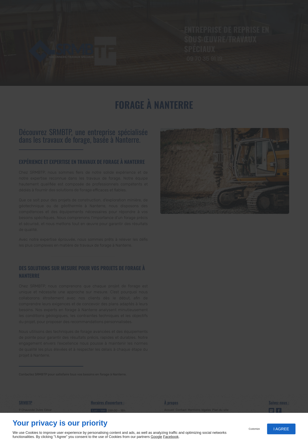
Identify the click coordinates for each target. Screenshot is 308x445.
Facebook (171, 437)
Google (156, 437)
